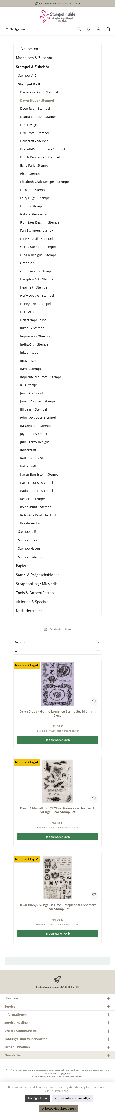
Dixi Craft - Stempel (34, 133)
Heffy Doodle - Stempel (37, 295)
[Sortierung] (57, 642)
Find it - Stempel (32, 206)
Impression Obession (36, 336)
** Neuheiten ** (29, 48)
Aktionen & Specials (32, 601)
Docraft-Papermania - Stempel (42, 149)
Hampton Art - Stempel (37, 279)
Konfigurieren (37, 1098)
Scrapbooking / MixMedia (37, 583)
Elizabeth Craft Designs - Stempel (45, 182)
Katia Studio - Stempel (36, 491)
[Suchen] (79, 29)
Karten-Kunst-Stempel (36, 482)
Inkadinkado (29, 352)
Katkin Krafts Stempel (36, 458)
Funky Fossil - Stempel (36, 238)
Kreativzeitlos (30, 523)
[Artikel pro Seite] (57, 651)
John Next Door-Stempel (38, 417)
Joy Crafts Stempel (33, 434)
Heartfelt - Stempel (34, 287)
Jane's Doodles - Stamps (38, 401)
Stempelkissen (29, 548)
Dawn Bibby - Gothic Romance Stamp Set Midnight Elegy (57, 713)
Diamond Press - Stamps (38, 117)
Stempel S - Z (28, 540)
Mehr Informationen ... (58, 1090)
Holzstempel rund (33, 320)
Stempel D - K (29, 84)
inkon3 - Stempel (32, 328)
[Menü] (15, 29)
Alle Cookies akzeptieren (59, 1108)
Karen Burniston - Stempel (39, 474)
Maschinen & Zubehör (34, 57)
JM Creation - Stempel (36, 426)
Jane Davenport (31, 393)
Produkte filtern (57, 629)
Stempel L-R (27, 531)
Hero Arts (27, 312)
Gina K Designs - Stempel (39, 255)
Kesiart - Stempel (33, 499)
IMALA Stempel (31, 369)
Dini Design (28, 125)
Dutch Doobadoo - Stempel (40, 157)
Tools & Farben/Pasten (35, 592)
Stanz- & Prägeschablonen (38, 574)
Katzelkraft (28, 466)
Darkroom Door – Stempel (39, 92)
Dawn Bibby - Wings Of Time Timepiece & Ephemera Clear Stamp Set (57, 907)
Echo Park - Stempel (35, 165)
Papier (21, 565)
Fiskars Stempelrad (34, 214)
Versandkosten (62, 1069)
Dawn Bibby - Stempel (37, 100)
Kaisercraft (28, 450)
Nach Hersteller (29, 610)
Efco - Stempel (30, 173)
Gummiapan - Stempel (37, 271)
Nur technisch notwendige (72, 1098)
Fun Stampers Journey (36, 230)
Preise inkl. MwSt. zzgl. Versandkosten (57, 730)
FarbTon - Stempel (33, 190)
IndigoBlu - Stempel (34, 344)
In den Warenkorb (57, 740)
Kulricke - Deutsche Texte (39, 515)
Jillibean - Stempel (33, 409)
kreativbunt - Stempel (36, 507)
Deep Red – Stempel (35, 108)
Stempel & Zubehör (32, 66)
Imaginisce (28, 360)
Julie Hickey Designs (35, 442)
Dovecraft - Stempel (34, 141)
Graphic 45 (28, 263)
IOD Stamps (29, 385)
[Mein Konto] (98, 29)
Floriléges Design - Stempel (40, 222)
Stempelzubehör (30, 557)
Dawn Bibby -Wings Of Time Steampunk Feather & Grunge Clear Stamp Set (57, 810)
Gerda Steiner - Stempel (38, 247)
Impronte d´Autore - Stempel (41, 377)
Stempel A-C (27, 75)
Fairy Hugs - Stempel (35, 198)
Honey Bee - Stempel (35, 304)
